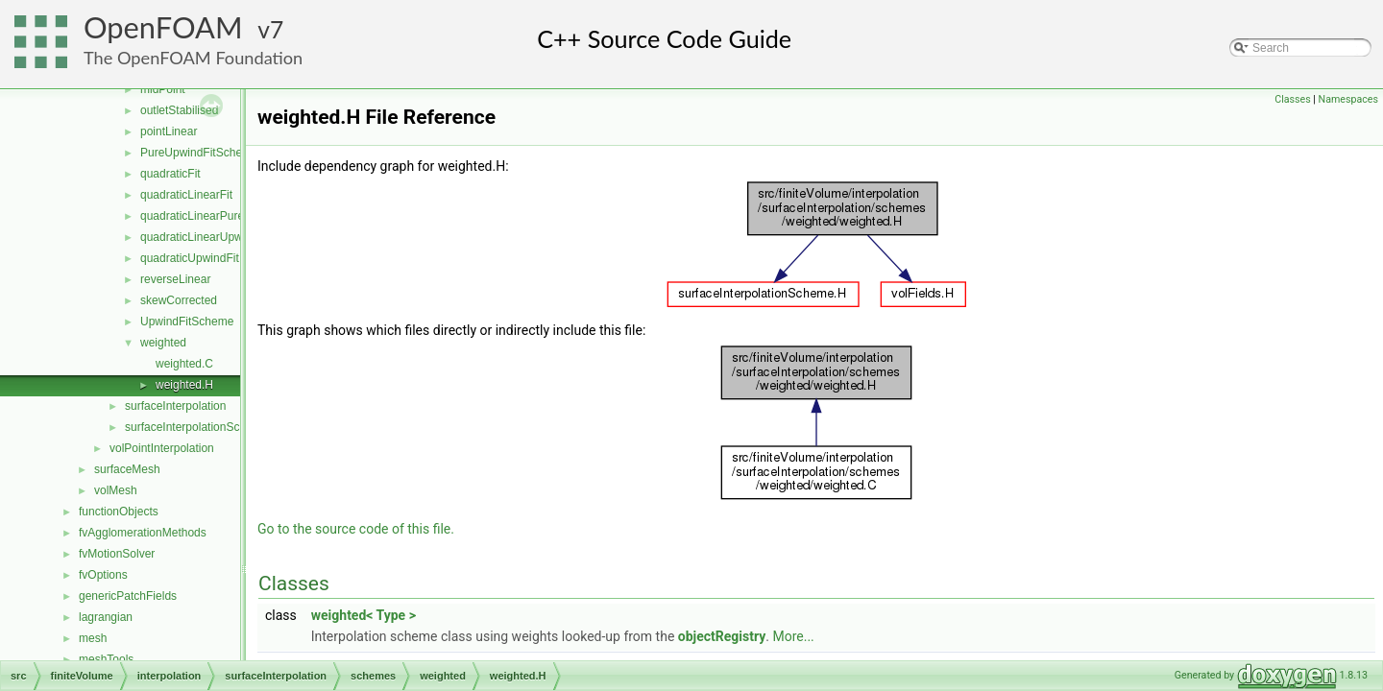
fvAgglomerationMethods (142, 532)
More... (792, 636)
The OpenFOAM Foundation (193, 57)
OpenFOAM (163, 27)
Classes (1292, 99)
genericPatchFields (128, 596)
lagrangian (106, 617)
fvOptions (103, 575)
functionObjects (118, 511)
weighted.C (184, 363)
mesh (93, 638)
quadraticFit (170, 173)
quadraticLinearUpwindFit (205, 237)
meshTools (106, 659)
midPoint (162, 89)
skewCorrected (178, 300)
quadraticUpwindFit (189, 258)
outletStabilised (179, 110)
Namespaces (1348, 99)
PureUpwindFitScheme (199, 152)
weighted (163, 342)
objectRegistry (721, 636)
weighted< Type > (363, 615)
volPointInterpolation (161, 448)
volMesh (115, 490)
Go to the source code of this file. (355, 528)
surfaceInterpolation (175, 406)
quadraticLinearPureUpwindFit (217, 216)
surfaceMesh (127, 469)
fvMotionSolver (117, 553)
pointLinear (168, 131)
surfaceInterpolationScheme (196, 427)
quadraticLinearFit (186, 195)
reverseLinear (175, 279)
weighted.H (184, 385)
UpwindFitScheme (186, 321)
